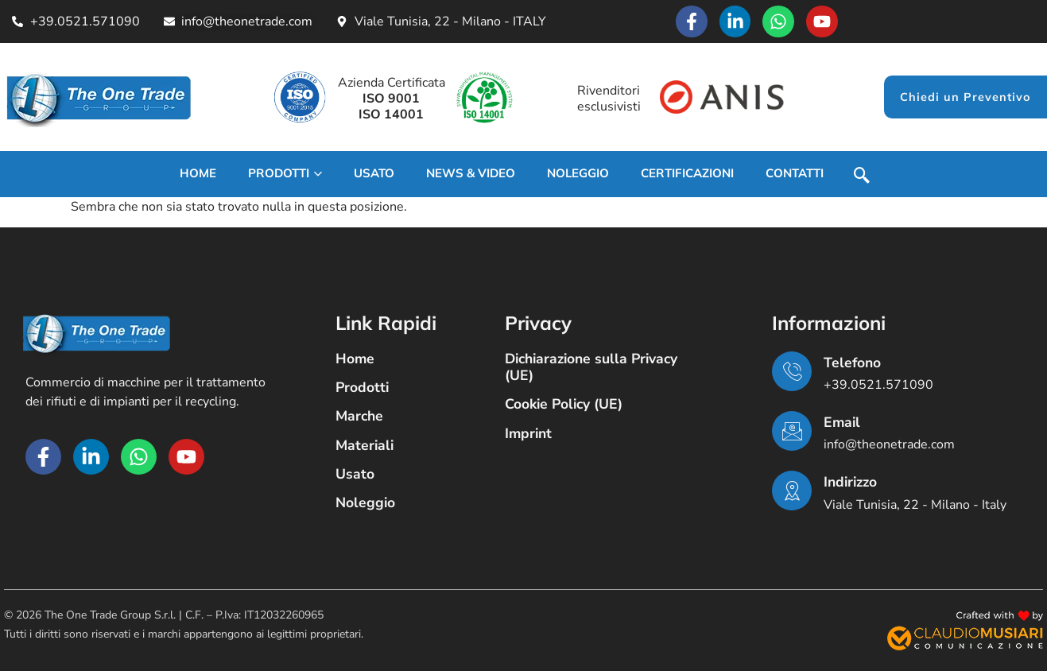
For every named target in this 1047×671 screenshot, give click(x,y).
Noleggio (578, 172)
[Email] (792, 431)
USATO (374, 172)
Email (842, 422)
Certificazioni (687, 172)
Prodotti (285, 172)
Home (198, 172)
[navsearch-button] (861, 177)
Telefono (852, 362)
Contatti (795, 172)
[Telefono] (792, 371)
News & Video (470, 172)
